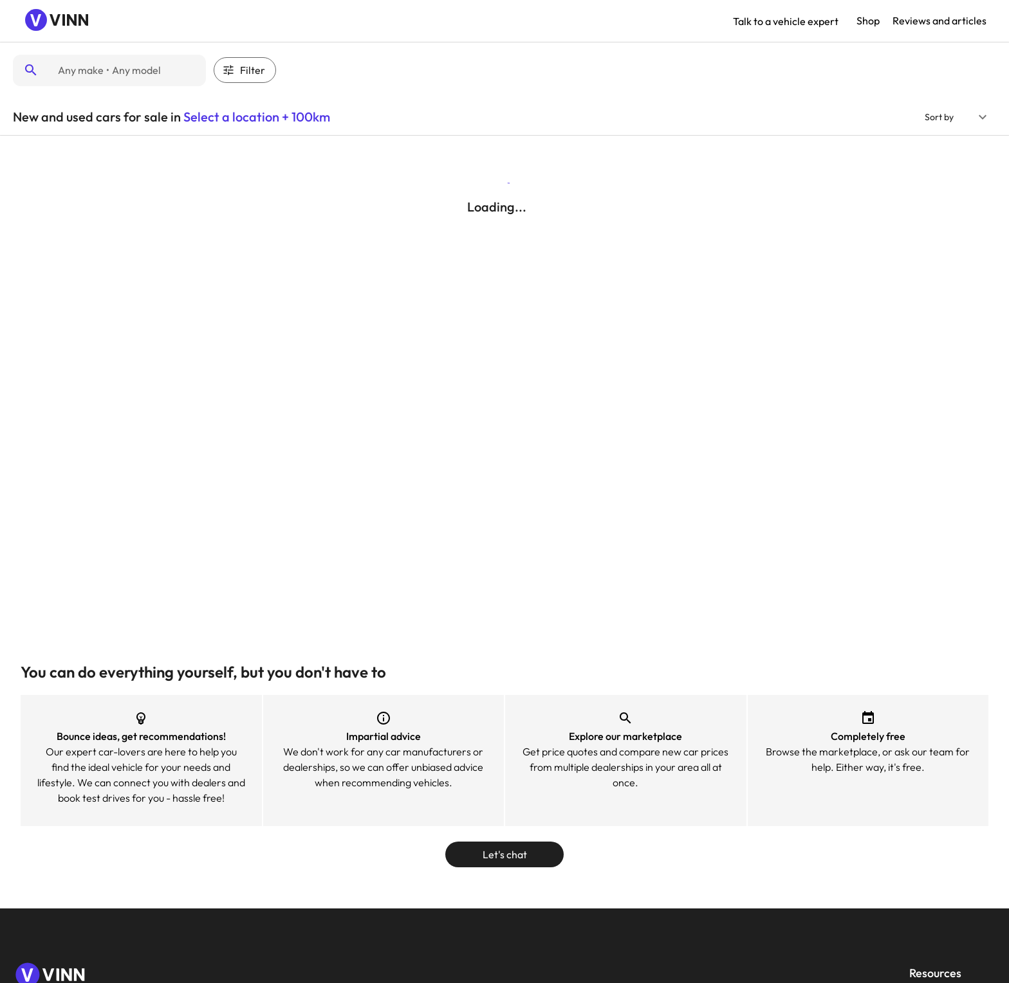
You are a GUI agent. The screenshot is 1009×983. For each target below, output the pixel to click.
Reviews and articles (939, 20)
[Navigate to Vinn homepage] (58, 21)
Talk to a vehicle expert (785, 21)
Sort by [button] (939, 117)
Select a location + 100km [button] (256, 117)
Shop (868, 20)
